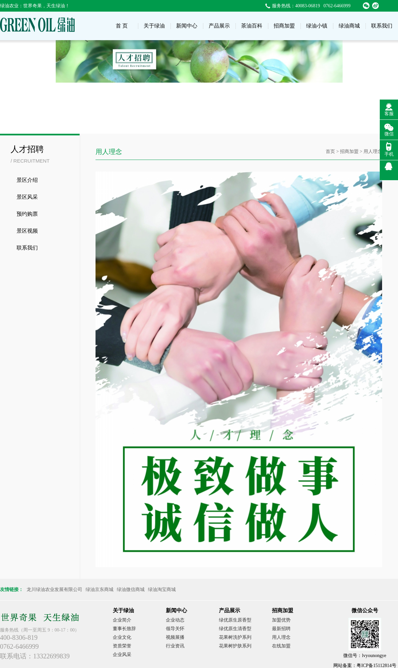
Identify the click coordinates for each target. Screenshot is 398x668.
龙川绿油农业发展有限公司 (54, 589)
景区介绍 (27, 180)
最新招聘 (281, 628)
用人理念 (281, 637)
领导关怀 (175, 628)
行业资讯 (175, 645)
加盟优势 (281, 620)
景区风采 (27, 197)
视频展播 (175, 637)
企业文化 (122, 637)
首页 (330, 151)
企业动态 (175, 620)
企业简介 (122, 620)
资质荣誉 (122, 645)
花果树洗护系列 (235, 637)
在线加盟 (281, 645)
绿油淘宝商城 (162, 589)
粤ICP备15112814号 (376, 665)
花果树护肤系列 (235, 645)
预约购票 (27, 214)
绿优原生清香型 (235, 628)
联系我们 (27, 248)
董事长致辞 (124, 628)
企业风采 (122, 654)
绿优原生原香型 (235, 620)
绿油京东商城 (99, 589)
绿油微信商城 (131, 589)
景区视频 (27, 231)
